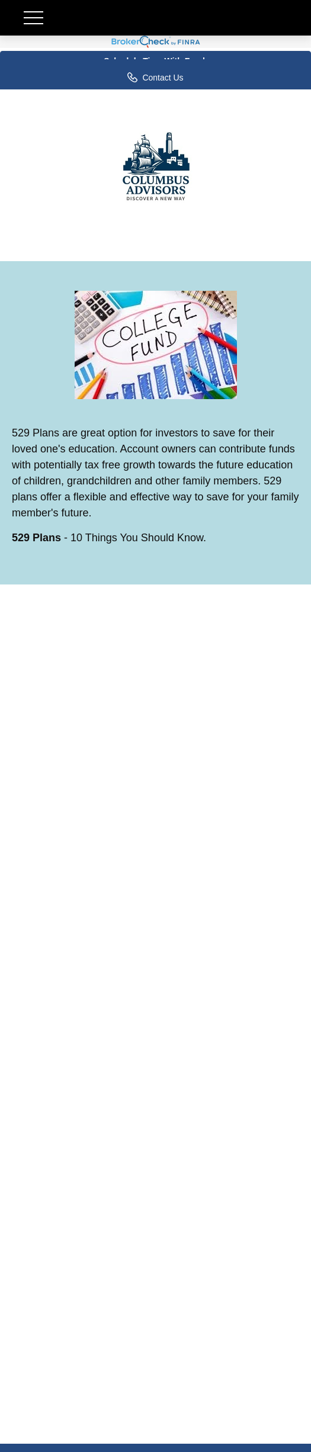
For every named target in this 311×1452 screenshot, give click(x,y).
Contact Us (155, 77)
